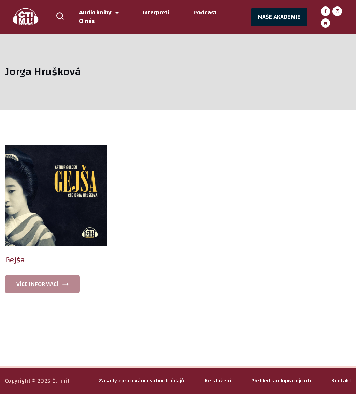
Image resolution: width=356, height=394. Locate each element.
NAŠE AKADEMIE (279, 17)
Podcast (205, 13)
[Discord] (325, 23)
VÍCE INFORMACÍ (37, 284)
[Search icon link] (56, 17)
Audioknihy (99, 13)
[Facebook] (325, 11)
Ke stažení (218, 381)
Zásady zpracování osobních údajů (141, 381)
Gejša (15, 260)
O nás (87, 21)
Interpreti (156, 13)
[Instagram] (337, 11)
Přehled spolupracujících (281, 381)
